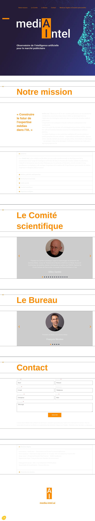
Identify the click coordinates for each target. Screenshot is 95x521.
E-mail (19, 387)
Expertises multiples (27, 191)
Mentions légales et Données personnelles (73, 8)
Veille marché (25, 183)
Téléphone (58, 387)
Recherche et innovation (28, 179)
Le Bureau (44, 8)
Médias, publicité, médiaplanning (31, 174)
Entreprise (20, 394)
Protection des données (28, 472)
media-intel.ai (47, 503)
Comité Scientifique (27, 187)
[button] (55, 154)
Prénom (57, 379)
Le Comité (34, 8)
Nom (18, 379)
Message (20, 402)
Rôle (56, 394)
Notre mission (22, 8)
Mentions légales (26, 447)
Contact (53, 8)
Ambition (23, 154)
